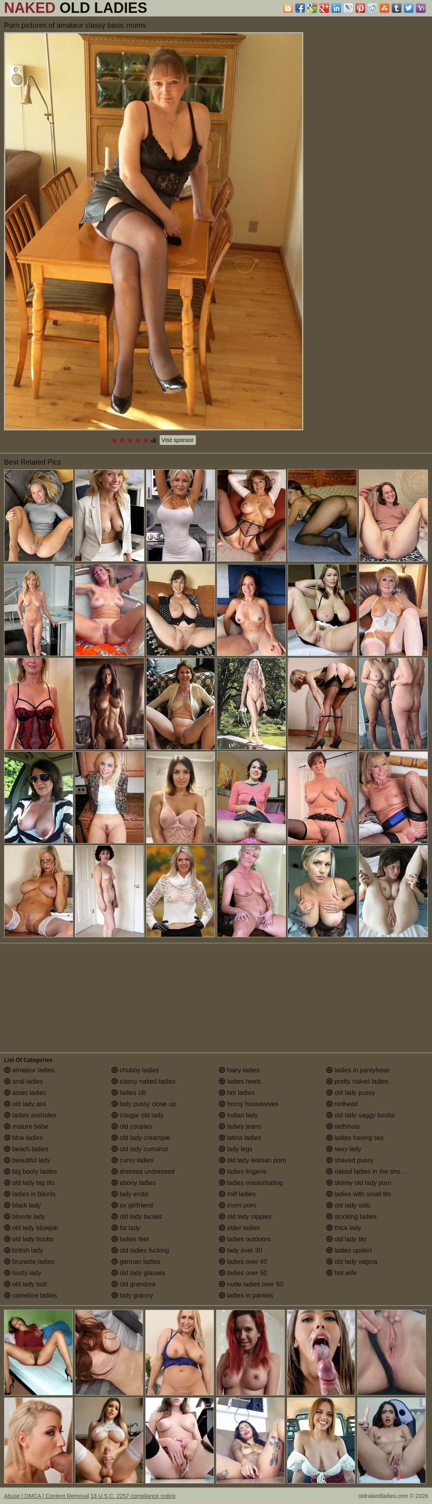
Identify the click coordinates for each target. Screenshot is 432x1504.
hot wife (341, 1272)
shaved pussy (350, 1160)
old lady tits (346, 1239)
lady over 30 (240, 1250)
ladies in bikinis (30, 1194)
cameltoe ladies (30, 1295)
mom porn (237, 1205)
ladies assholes (30, 1115)
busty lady (22, 1272)
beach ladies (26, 1149)
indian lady (238, 1115)
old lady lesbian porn (252, 1160)
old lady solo (348, 1205)
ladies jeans (240, 1126)
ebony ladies (133, 1182)
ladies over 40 (243, 1261)
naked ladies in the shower (368, 1171)
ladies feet (130, 1239)
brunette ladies (29, 1261)
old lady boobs (29, 1239)
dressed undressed (143, 1171)
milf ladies (237, 1194)
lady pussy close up (143, 1104)
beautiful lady (27, 1160)
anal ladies (23, 1081)
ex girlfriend (132, 1205)
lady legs (236, 1149)
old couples (131, 1126)
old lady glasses (138, 1272)
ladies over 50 (243, 1272)
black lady (22, 1205)
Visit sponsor (178, 440)
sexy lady (343, 1149)
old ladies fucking (140, 1250)
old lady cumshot (139, 1149)
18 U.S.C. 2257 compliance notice (133, 1496)
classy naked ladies (143, 1081)
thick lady (343, 1227)
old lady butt (25, 1284)
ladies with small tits (358, 1194)
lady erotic (130, 1194)
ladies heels (240, 1081)
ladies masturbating (251, 1182)
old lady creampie (140, 1137)
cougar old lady (137, 1115)
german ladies (135, 1261)
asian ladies (25, 1092)
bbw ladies (23, 1137)
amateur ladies (29, 1070)
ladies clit (128, 1092)
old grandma (133, 1284)
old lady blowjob (31, 1227)
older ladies (239, 1227)
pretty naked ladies (357, 1081)
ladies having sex (355, 1137)
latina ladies (240, 1137)
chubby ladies (135, 1070)
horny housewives (249, 1104)
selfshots (343, 1126)
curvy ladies (132, 1160)
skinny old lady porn (358, 1182)
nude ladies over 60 (251, 1284)
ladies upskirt (349, 1250)
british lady (23, 1250)
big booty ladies (30, 1171)
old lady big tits (29, 1182)
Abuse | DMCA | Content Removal (46, 1496)
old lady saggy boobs (360, 1115)
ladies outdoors (245, 1239)
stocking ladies (351, 1216)
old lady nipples (245, 1216)
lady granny (132, 1295)
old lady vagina (351, 1261)
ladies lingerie (242, 1171)
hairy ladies (239, 1070)
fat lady (125, 1227)
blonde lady (24, 1216)
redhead (342, 1104)
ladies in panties (246, 1295)
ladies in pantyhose (357, 1070)
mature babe (26, 1126)
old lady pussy (350, 1092)
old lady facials (136, 1216)
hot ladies (237, 1092)
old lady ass (25, 1104)
